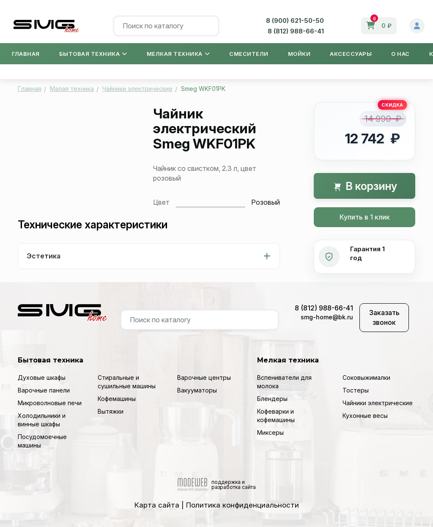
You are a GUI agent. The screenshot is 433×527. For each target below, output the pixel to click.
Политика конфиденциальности (242, 505)
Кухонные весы (365, 415)
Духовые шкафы (42, 377)
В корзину (364, 185)
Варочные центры (204, 377)
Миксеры (270, 432)
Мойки (299, 53)
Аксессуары (351, 53)
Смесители (249, 53)
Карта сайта (156, 505)
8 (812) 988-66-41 (296, 31)
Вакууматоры (197, 390)
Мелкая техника (178, 53)
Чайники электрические (378, 402)
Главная (26, 53)
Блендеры (272, 398)
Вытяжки (110, 411)
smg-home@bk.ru (327, 317)
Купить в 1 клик (365, 217)
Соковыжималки (366, 377)
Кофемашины (117, 398)
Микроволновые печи (50, 402)
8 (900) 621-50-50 (295, 20)
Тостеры (356, 390)
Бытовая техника (93, 53)
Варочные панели (44, 390)
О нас (400, 53)
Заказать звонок (384, 317)
